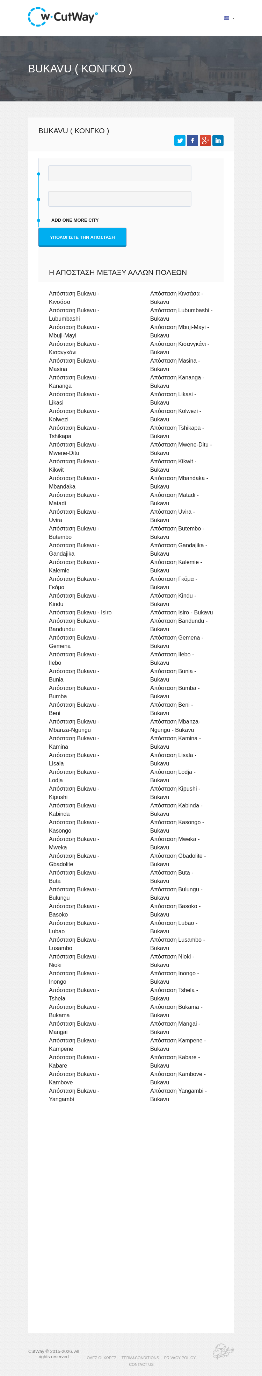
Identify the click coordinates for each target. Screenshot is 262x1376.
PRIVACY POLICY (180, 1358)
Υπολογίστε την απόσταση (82, 237)
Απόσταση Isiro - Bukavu (181, 612)
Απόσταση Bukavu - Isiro (80, 612)
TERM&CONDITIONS (140, 1358)
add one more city (75, 220)
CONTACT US (141, 1364)
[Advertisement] (131, 1169)
